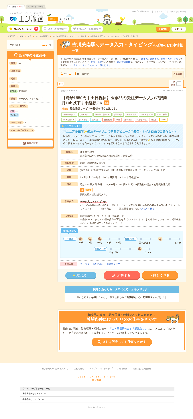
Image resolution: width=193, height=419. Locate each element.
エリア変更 (65, 19)
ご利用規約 (79, 368)
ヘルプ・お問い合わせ (141, 11)
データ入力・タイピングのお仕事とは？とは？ (92, 65)
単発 (100, 62)
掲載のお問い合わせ (178, 12)
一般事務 (143, 59)
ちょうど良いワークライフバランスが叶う (27, 13)
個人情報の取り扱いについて (55, 368)
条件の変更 (32, 143)
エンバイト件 (35, 7)
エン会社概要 (121, 368)
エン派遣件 (16, 7)
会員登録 (163, 29)
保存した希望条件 (57, 28)
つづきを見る (147, 208)
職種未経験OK (124, 62)
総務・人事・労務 (169, 59)
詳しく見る (161, 275)
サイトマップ (160, 12)
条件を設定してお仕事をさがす (124, 342)
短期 (93, 62)
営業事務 (154, 59)
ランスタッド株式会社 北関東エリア (100, 264)
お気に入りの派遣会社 (89, 28)
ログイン (178, 29)
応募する (123, 275)
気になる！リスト (26, 29)
